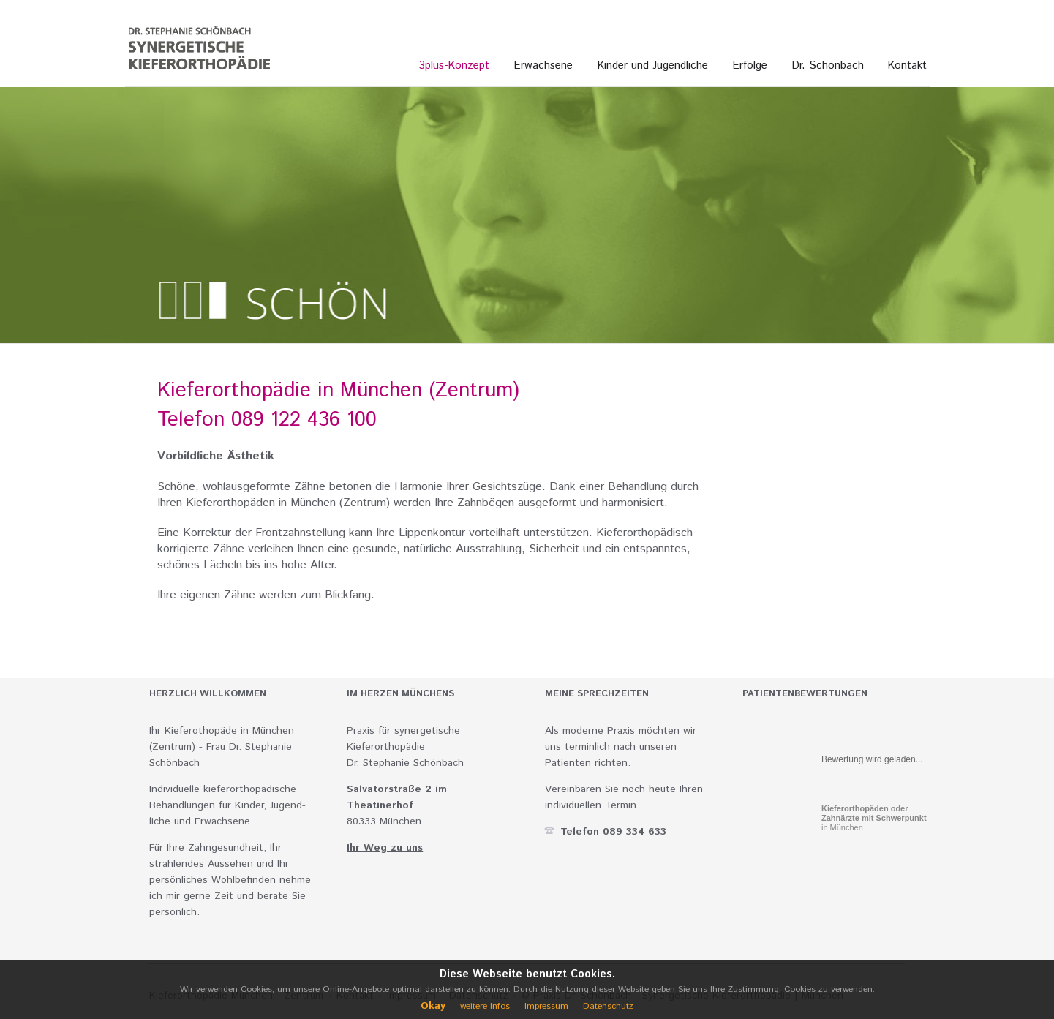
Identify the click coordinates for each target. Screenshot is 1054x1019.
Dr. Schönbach (828, 65)
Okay (433, 1006)
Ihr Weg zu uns (385, 848)
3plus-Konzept (454, 65)
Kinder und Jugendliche (653, 65)
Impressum (546, 1006)
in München (874, 818)
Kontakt (907, 65)
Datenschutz (608, 1006)
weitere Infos (485, 1006)
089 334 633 (634, 831)
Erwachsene (543, 65)
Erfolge (750, 65)
